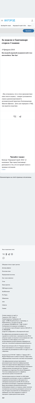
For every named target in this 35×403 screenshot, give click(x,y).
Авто (3, 301)
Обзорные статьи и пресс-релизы (11, 264)
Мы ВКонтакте (6, 291)
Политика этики (6, 271)
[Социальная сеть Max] (3, 258)
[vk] (15, 116)
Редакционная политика (8, 274)
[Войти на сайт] (32, 20)
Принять (28, 31)
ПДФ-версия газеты (7, 288)
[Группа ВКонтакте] (3, 254)
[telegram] (21, 116)
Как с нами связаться (7, 278)
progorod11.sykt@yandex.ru (9, 331)
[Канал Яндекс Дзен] (12, 254)
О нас (3, 281)
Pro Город (4, 295)
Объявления (5, 298)
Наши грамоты (6, 284)
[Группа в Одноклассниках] (6, 254)
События (4, 305)
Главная (4, 308)
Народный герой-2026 (19, 25)
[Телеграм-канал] (9, 254)
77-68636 (17, 354)
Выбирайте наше (6, 25)
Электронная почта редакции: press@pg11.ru (14, 326)
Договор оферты (6, 268)
